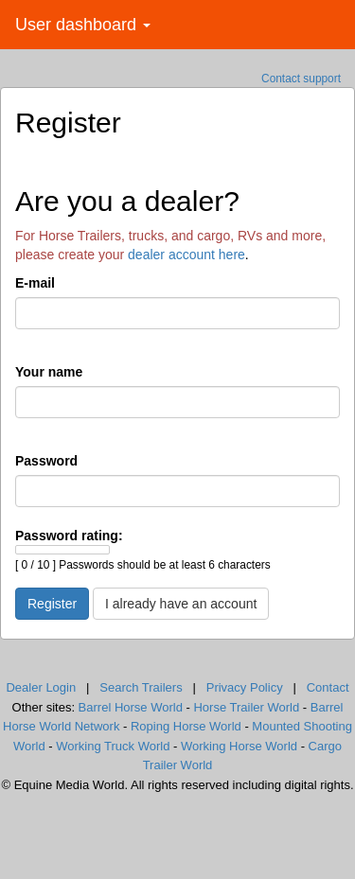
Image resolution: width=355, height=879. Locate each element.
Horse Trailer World (246, 707)
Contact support (301, 78)
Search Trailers (140, 687)
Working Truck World (112, 746)
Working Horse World (239, 746)
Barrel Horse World (131, 707)
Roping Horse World (186, 726)
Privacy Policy (244, 687)
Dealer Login (41, 687)
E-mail (35, 282)
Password (46, 460)
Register (52, 603)
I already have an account (181, 603)
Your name (48, 371)
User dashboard (83, 24)
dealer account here (186, 254)
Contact (328, 687)
